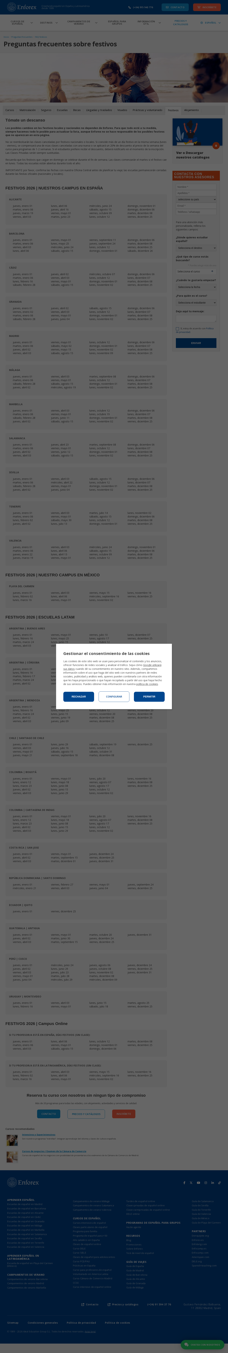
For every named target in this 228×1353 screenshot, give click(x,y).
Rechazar (79, 696)
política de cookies (147, 684)
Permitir (149, 696)
